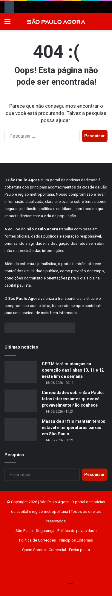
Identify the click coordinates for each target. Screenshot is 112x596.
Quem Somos (34, 550)
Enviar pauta (79, 550)
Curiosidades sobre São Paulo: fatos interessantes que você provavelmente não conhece (73, 399)
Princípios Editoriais (76, 540)
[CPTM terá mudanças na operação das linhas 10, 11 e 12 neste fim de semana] (20, 372)
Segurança (45, 530)
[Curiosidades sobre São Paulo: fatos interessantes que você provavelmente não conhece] (20, 401)
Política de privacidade (76, 530)
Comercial (57, 550)
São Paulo (24, 530)
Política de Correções (37, 540)
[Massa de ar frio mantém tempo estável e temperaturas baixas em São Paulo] (20, 429)
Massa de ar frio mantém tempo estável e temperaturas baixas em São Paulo (73, 427)
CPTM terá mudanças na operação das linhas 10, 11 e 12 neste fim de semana (73, 370)
